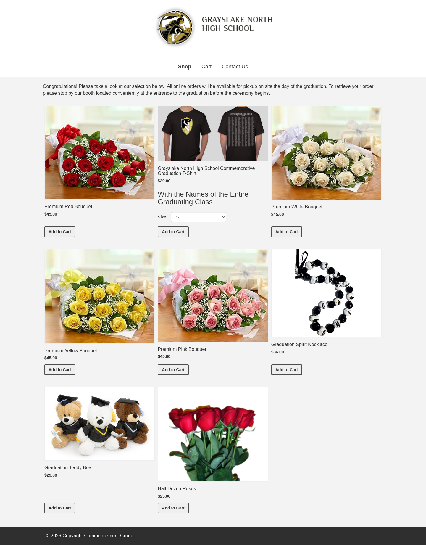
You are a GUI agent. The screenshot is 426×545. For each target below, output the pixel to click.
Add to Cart (62, 231)
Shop (184, 67)
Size (162, 217)
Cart (206, 67)
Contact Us (235, 67)
